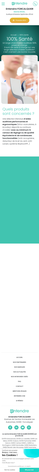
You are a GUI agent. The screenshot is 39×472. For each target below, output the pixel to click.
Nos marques (19, 367)
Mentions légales (19, 391)
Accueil (19, 357)
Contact (19, 386)
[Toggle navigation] (3, 4)
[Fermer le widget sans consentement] (10, 450)
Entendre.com (19, 396)
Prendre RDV (19, 20)
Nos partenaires (19, 362)
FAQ (19, 381)
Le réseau (19, 401)
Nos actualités (19, 372)
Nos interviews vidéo (19, 377)
